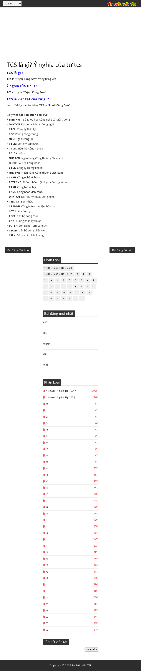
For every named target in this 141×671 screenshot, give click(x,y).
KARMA (46, 343)
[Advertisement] (70, 34)
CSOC (46, 365)
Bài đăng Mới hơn (18, 250)
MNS (45, 322)
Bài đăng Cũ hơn (122, 250)
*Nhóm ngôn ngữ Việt (58, 274)
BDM (45, 333)
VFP (45, 354)
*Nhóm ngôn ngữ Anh (58, 268)
